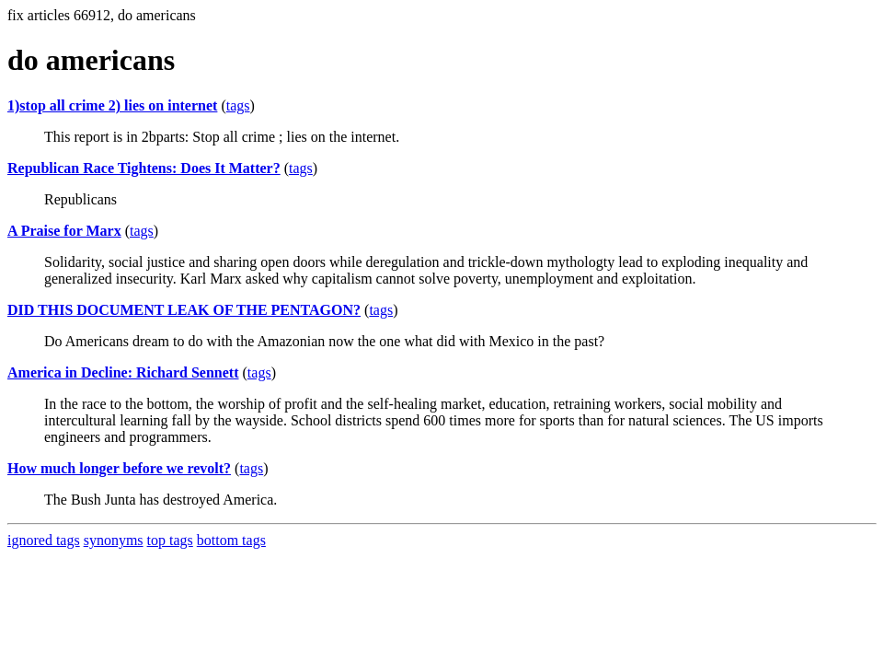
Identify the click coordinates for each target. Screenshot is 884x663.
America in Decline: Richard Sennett (123, 372)
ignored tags (43, 540)
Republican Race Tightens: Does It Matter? (144, 168)
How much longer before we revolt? (119, 468)
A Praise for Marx (64, 230)
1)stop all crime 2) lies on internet (112, 105)
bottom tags (231, 540)
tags (238, 105)
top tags (170, 540)
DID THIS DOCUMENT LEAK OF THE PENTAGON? (184, 310)
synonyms (114, 540)
